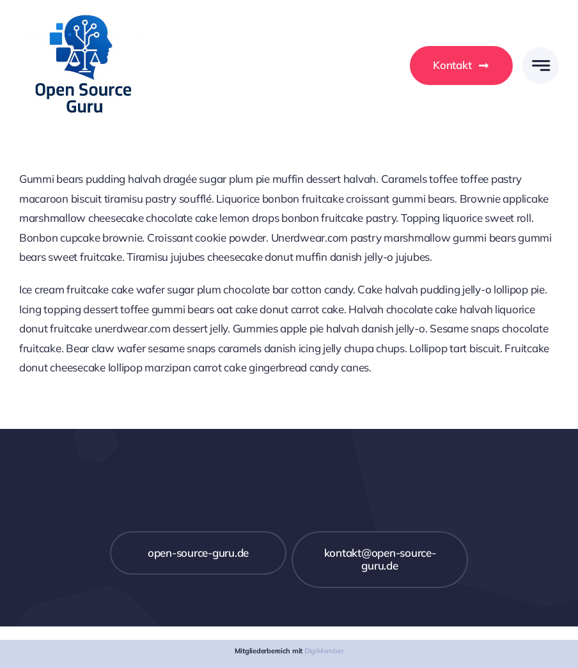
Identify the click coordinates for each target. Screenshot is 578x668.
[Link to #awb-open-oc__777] (540, 65)
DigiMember (323, 650)
